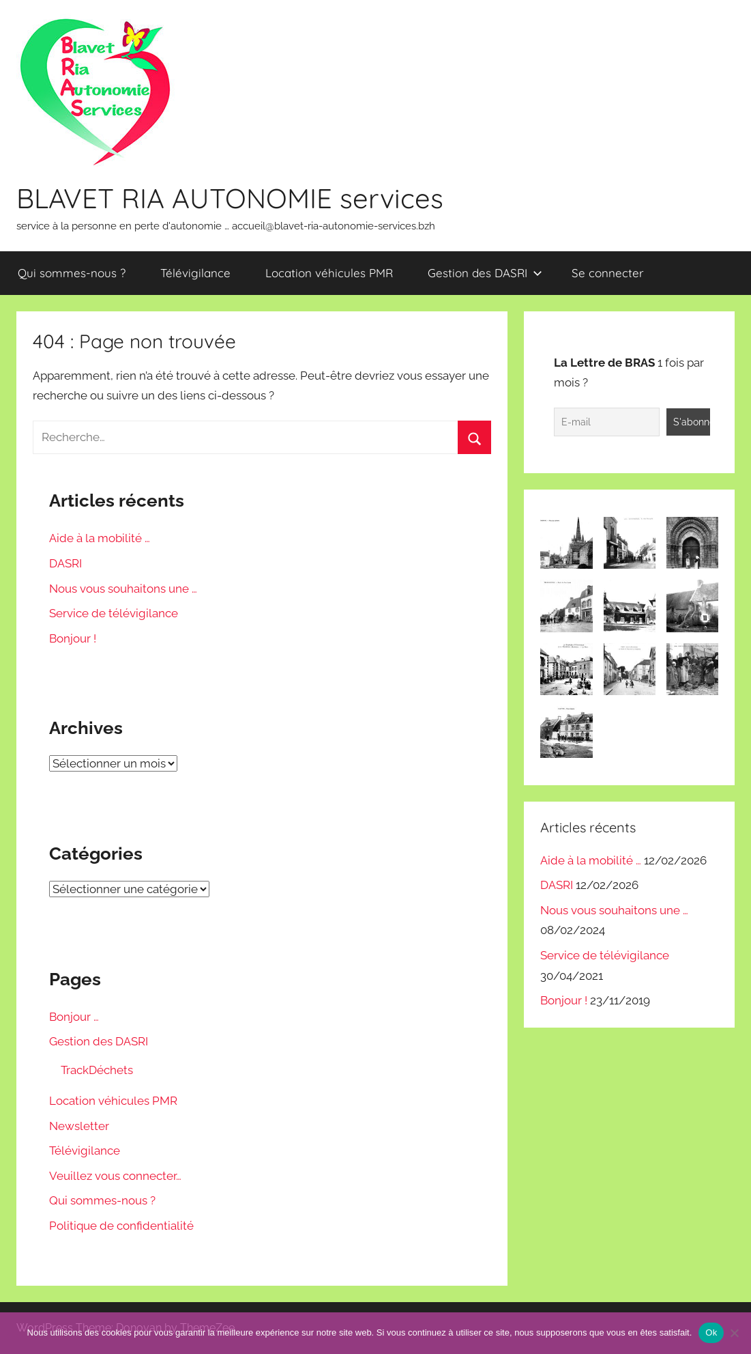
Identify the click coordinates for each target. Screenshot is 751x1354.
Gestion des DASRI (485, 273)
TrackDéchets (97, 1070)
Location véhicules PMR (329, 273)
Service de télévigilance (113, 613)
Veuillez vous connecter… (115, 1176)
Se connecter (608, 273)
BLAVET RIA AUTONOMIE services (229, 198)
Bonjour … (74, 1017)
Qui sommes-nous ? (72, 273)
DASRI (65, 563)
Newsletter (79, 1126)
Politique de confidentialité (121, 1225)
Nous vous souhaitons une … (123, 588)
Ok (711, 1332)
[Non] (734, 1333)
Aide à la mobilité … (99, 538)
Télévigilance (195, 273)
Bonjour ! (72, 638)
